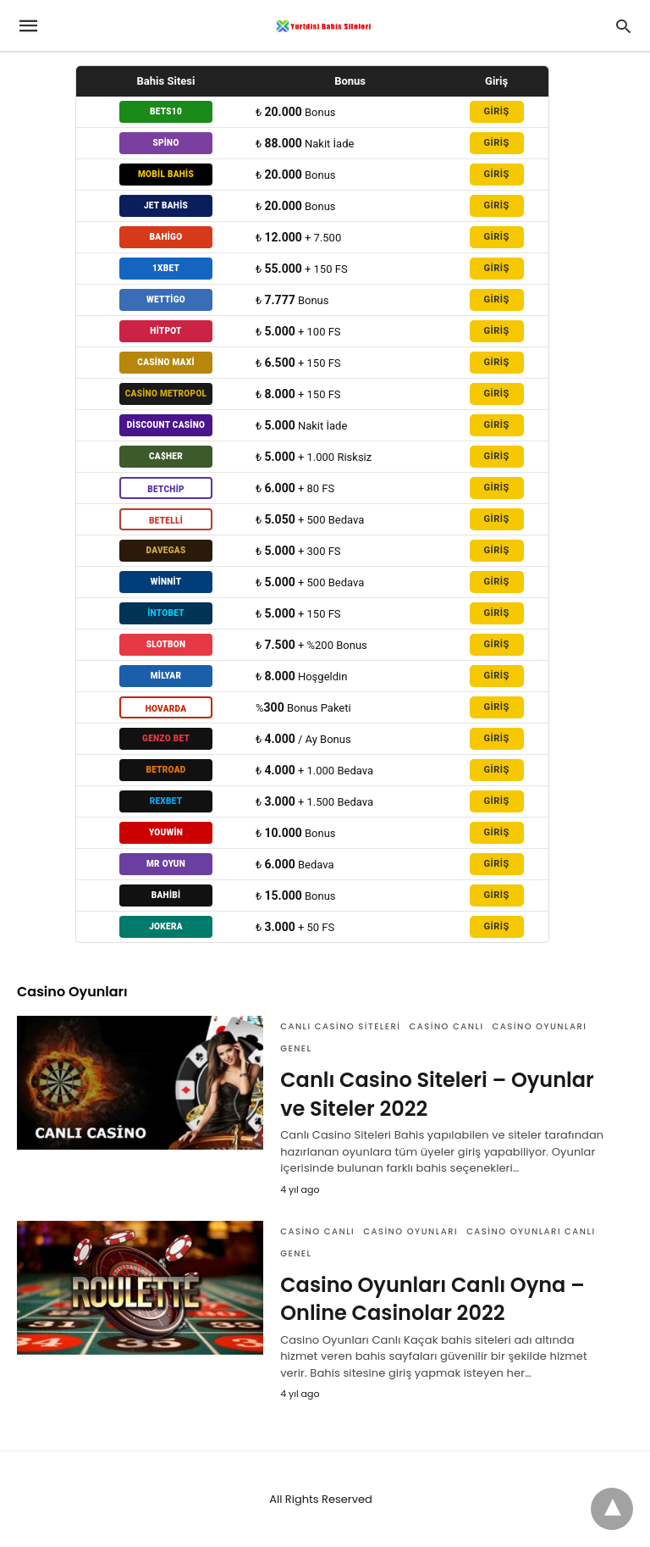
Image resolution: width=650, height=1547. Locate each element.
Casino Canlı (447, 1026)
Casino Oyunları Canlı (531, 1231)
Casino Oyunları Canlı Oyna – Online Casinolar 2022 (432, 1299)
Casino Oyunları (540, 1026)
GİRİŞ (496, 111)
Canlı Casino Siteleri (340, 1026)
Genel (295, 1048)
